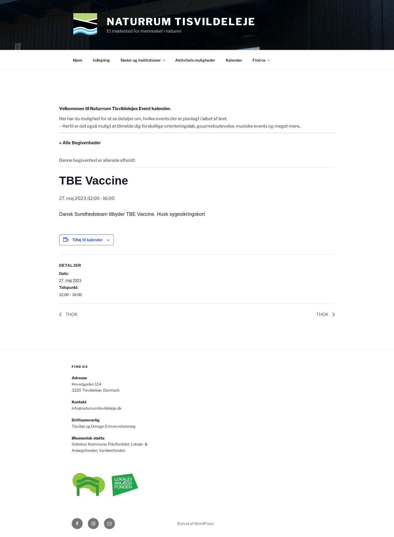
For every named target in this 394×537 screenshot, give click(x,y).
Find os (262, 60)
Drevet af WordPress (195, 523)
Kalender (234, 60)
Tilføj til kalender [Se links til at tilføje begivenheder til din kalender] (87, 240)
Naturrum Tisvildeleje (181, 22)
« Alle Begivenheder (80, 142)
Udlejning (101, 60)
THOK (71, 314)
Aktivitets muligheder (195, 60)
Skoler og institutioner (143, 60)
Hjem (77, 60)
